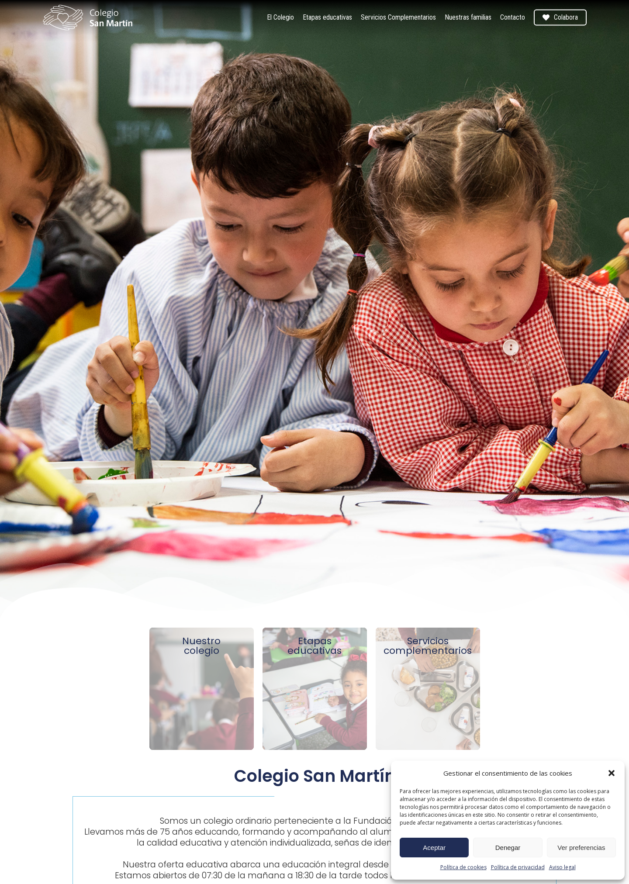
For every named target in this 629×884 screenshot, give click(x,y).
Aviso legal (562, 867)
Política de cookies (463, 867)
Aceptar (434, 847)
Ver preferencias (581, 847)
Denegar (508, 847)
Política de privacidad (518, 867)
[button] (611, 773)
